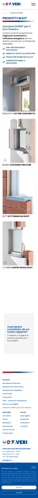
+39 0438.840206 (11, 457)
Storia (5, 419)
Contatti (23, 426)
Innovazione (7, 426)
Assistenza (24, 423)
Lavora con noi (9, 430)
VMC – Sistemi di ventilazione (15, 401)
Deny (33, 467)
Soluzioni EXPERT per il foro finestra (17, 407)
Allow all (19, 487)
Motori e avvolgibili (10, 404)
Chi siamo (7, 416)
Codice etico (8, 433)
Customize (19, 492)
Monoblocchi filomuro (12, 383)
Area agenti (25, 416)
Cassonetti (7, 397)
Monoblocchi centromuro (13, 387)
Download (24, 419)
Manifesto (7, 423)
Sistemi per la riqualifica (12, 390)
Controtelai (7, 394)
